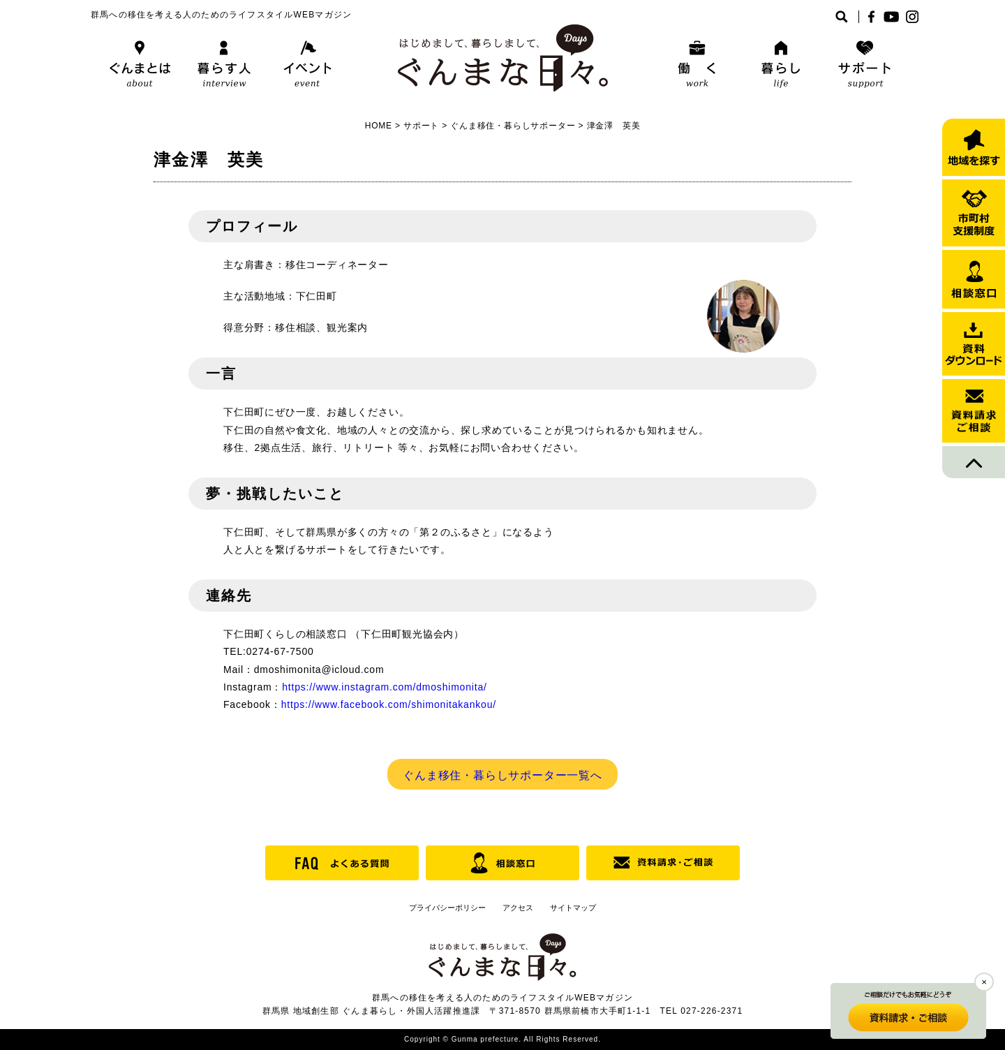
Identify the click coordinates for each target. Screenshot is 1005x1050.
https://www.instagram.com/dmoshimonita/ (384, 687)
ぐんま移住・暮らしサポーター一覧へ (502, 775)
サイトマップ (573, 907)
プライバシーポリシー (447, 907)
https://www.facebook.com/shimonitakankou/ (388, 704)
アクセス (517, 907)
